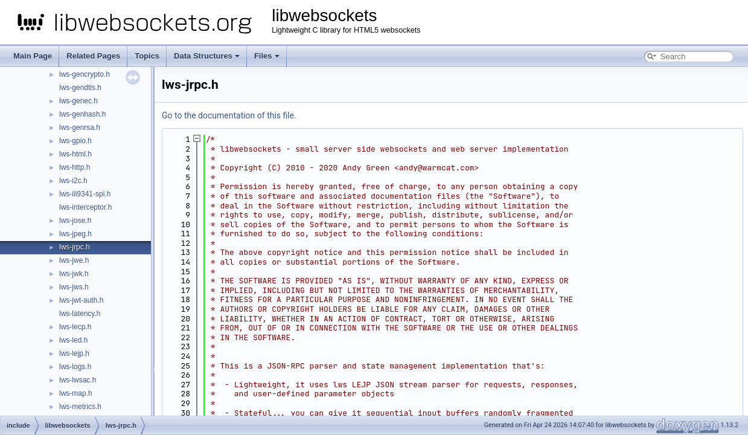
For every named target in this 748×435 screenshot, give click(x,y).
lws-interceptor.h (85, 207)
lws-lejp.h (74, 353)
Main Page (32, 55)
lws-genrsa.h (79, 127)
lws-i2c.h (73, 180)
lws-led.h (73, 340)
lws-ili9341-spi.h (84, 194)
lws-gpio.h (75, 141)
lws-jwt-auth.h (81, 300)
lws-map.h (75, 393)
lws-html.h (75, 154)
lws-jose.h (75, 220)
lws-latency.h (79, 313)
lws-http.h (74, 167)
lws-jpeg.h (75, 234)
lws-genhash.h (82, 114)
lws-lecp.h (75, 327)
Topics (147, 55)
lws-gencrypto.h (84, 74)
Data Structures (207, 55)
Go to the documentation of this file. (229, 115)
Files (267, 55)
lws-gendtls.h (80, 87)
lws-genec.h (78, 101)
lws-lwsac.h (77, 380)
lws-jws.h (74, 287)
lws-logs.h (75, 366)
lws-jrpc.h (74, 247)
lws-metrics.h (80, 406)
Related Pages (93, 55)
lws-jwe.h (74, 260)
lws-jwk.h (74, 273)
